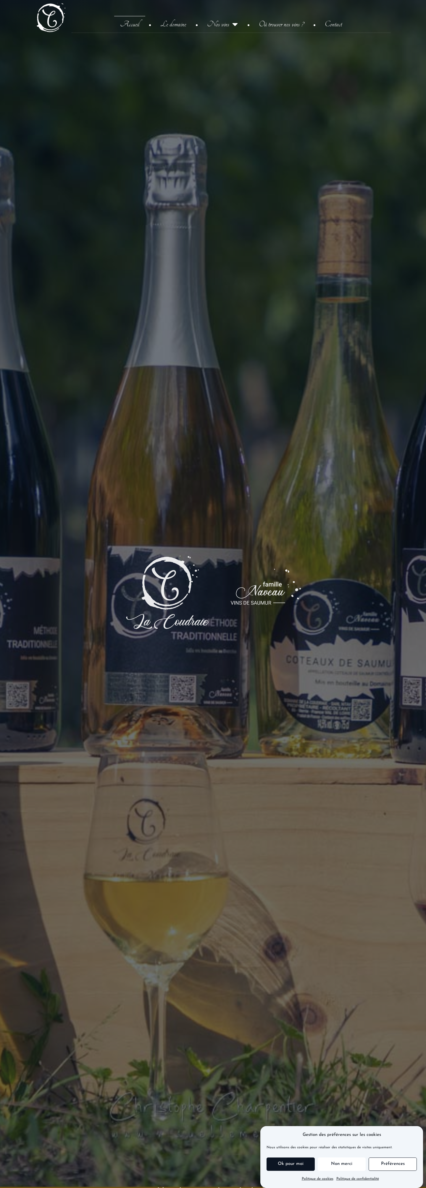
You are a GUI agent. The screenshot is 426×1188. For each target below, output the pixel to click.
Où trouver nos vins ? (281, 24)
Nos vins (222, 24)
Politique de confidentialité (357, 1179)
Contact (333, 24)
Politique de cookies (317, 1179)
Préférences (393, 1164)
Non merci (341, 1164)
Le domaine (173, 24)
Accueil (129, 24)
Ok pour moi (291, 1164)
